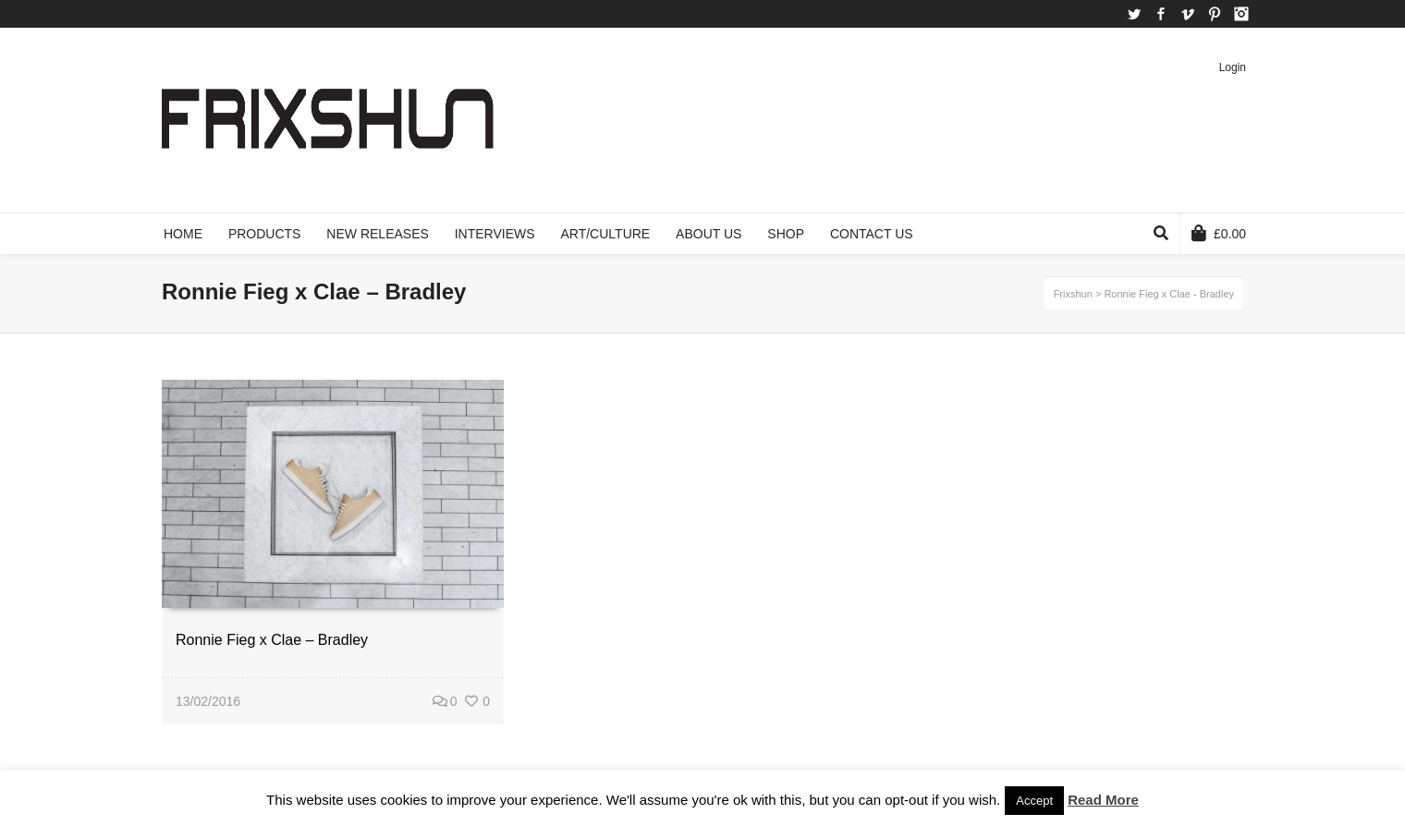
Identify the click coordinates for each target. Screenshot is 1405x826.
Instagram (1241, 14)
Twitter (1134, 14)
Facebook (1161, 14)
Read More (1103, 800)
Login (1232, 67)
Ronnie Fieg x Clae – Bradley (272, 640)
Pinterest (1214, 14)
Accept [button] (1034, 801)
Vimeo (1188, 14)
